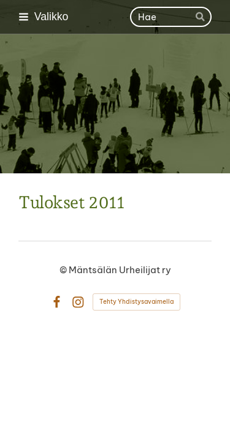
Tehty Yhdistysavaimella (136, 302)
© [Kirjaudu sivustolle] (64, 270)
